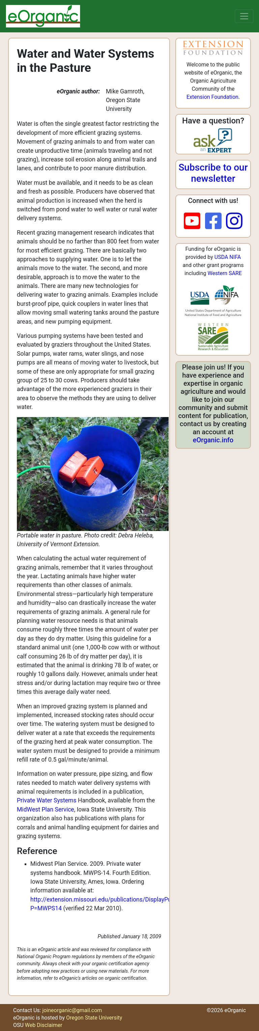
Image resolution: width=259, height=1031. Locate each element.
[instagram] (234, 221)
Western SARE (224, 273)
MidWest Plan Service (45, 809)
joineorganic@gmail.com (72, 1010)
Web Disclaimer (43, 1025)
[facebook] (215, 221)
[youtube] (194, 221)
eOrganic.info (213, 440)
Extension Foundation (212, 97)
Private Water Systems (47, 800)
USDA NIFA (227, 257)
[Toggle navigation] (244, 16)
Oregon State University (94, 1017)
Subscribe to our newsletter (213, 173)
